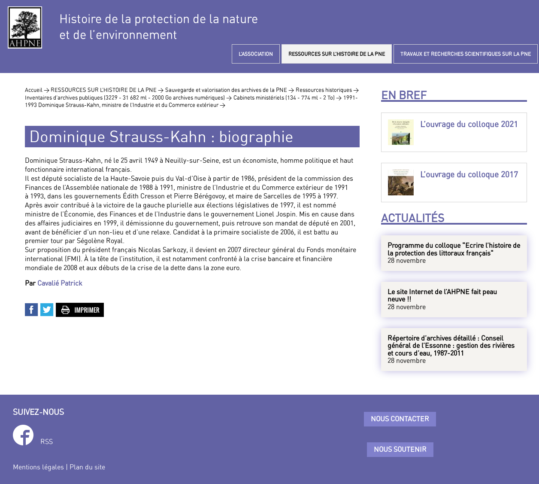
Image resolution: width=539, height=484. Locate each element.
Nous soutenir (400, 449)
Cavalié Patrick (59, 283)
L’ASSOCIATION (256, 54)
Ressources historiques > (327, 89)
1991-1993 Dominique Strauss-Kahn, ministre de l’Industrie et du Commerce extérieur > (191, 101)
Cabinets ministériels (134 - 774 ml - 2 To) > (287, 97)
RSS (46, 441)
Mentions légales (38, 467)
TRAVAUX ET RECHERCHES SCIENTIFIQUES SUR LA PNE (465, 54)
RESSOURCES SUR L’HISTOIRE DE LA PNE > (107, 89)
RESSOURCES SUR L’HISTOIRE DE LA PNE (336, 54)
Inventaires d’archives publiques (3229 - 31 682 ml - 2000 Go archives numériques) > (128, 97)
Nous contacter (400, 418)
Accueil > (38, 89)
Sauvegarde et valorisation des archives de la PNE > (229, 89)
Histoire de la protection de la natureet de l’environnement (158, 26)
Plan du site (87, 467)
